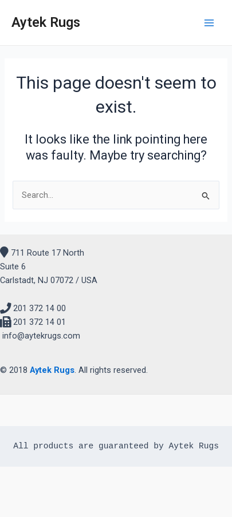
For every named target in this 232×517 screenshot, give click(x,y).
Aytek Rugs (45, 22)
